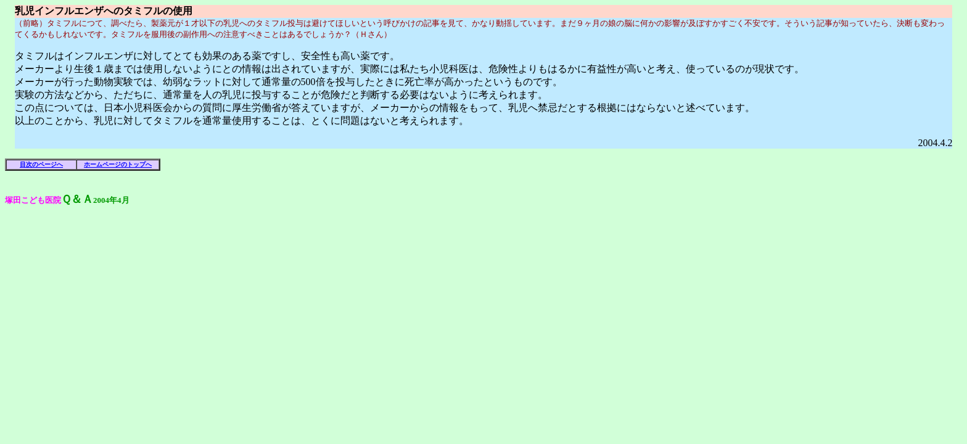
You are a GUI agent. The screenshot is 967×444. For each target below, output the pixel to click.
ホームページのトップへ (118, 164)
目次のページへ (41, 164)
